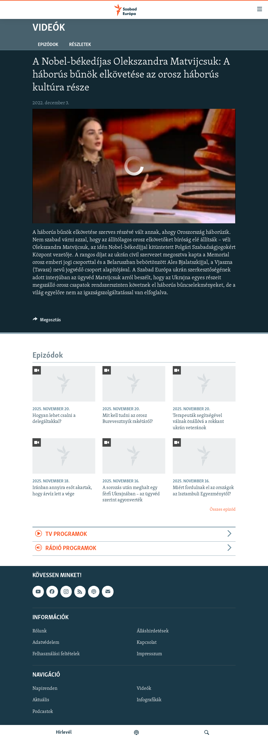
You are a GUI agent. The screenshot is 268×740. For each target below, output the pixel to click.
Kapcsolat (147, 642)
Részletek (80, 44)
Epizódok (48, 44)
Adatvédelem (45, 642)
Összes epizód (223, 509)
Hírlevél (64, 732)
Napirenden (44, 688)
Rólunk (39, 631)
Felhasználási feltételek (56, 654)
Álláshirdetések (153, 631)
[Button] (47, 321)
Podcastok (42, 711)
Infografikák (149, 700)
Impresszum (149, 654)
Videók (144, 688)
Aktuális (40, 700)
